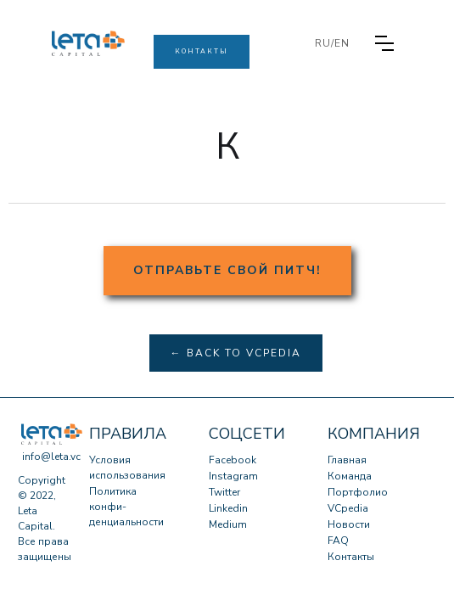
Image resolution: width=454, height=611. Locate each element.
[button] (384, 43)
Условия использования (127, 467)
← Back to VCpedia (236, 353)
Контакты (351, 556)
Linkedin (228, 508)
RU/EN (332, 43)
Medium (228, 524)
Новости (349, 524)
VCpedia (348, 508)
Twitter (224, 492)
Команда (350, 476)
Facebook (232, 460)
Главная (347, 460)
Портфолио (358, 492)
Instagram (233, 476)
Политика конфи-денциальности (126, 507)
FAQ (338, 540)
